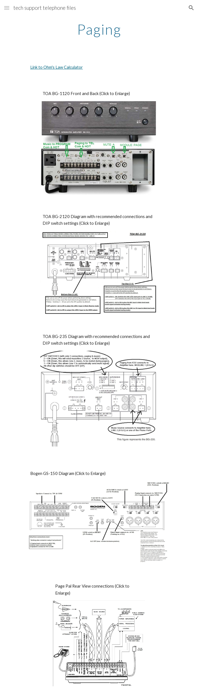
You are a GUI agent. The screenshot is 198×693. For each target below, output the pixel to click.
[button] (6, 7)
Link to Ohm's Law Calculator (56, 67)
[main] (99, 29)
